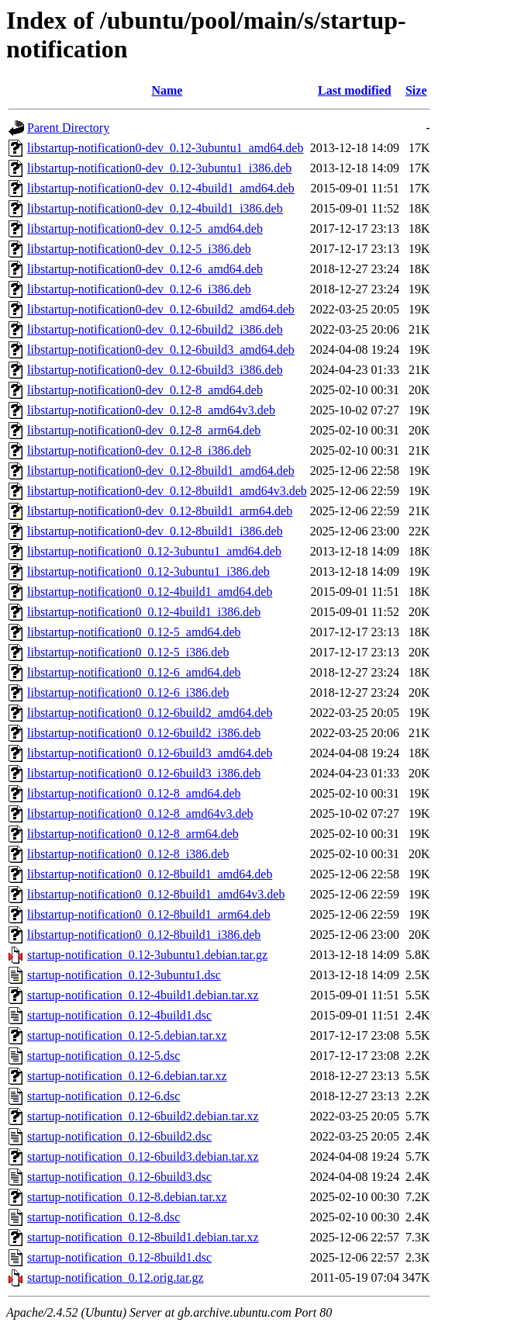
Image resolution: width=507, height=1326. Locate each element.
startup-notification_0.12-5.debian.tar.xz (127, 1035)
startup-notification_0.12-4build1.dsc (119, 1015)
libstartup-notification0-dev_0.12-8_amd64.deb (145, 389)
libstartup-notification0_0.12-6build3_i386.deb (143, 773)
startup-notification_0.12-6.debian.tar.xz (127, 1075)
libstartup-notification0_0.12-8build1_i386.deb (143, 934)
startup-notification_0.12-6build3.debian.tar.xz (143, 1156)
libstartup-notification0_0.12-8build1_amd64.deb (149, 874)
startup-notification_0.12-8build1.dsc (119, 1257)
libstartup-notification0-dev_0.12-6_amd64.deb (145, 268)
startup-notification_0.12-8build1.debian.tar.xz (143, 1237)
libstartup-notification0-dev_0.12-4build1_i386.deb (155, 208)
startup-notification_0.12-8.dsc (103, 1217)
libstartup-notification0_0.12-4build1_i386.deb (143, 611)
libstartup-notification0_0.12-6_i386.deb (128, 692)
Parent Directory (68, 127)
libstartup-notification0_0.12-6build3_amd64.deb (149, 753)
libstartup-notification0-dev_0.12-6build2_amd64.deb (161, 309)
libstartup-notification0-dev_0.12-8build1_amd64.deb (161, 470)
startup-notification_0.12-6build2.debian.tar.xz (143, 1116)
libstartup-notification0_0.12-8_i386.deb (128, 853)
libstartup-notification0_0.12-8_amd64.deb (134, 793)
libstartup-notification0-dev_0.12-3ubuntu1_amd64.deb (165, 147)
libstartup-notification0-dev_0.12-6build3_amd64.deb (161, 349)
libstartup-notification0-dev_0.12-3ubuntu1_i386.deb (159, 168)
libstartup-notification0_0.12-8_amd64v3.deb (140, 813)
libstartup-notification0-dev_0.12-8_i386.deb (139, 450)
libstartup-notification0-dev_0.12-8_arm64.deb (143, 430)
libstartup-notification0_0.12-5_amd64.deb (134, 632)
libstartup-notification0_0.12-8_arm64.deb (133, 833)
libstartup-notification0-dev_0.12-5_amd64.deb (145, 228)
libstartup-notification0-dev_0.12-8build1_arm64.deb (159, 511)
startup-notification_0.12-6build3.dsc (119, 1176)
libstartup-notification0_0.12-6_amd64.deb (134, 672)
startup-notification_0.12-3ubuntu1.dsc (124, 975)
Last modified (354, 90)
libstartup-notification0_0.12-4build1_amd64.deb (149, 591)
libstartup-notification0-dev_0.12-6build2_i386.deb (155, 329)
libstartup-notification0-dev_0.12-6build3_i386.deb (155, 369)
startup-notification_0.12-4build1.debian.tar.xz (143, 995)
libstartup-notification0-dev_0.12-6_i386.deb (139, 289)
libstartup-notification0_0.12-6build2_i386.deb (143, 732)
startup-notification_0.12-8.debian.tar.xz (127, 1196)
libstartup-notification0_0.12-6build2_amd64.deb (149, 712)
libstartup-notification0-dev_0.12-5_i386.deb (139, 248)
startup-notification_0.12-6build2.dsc (119, 1136)
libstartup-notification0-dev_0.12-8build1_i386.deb (155, 531)
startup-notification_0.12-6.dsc (103, 1096)
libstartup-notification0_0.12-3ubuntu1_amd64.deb (154, 551)
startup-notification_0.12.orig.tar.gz (115, 1277)
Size (416, 90)
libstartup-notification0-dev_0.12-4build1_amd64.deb (161, 188)
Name (166, 90)
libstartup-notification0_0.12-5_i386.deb (128, 652)
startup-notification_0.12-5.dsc (103, 1055)
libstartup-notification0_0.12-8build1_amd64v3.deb (156, 894)
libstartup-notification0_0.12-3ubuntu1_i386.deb (148, 571)
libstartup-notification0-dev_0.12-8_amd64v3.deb (151, 410)
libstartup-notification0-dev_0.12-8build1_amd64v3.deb (167, 490)
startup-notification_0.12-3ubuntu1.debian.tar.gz (147, 954)
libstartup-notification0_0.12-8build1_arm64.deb (149, 914)
